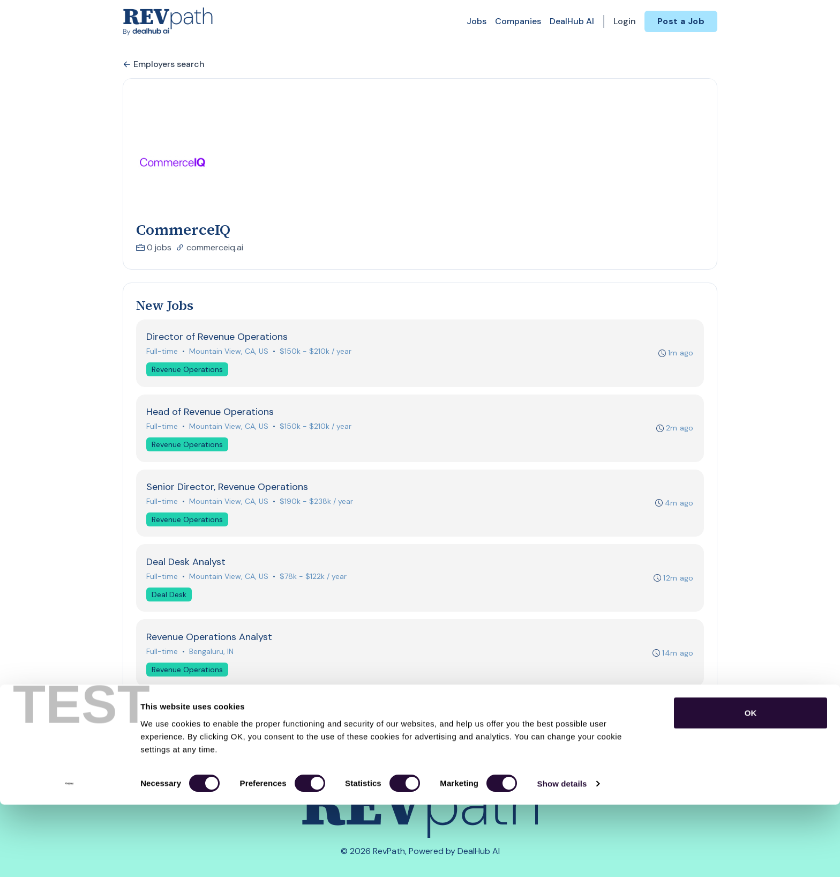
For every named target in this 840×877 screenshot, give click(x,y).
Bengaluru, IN (212, 659)
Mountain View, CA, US (229, 352)
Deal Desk (170, 600)
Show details (562, 855)
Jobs (476, 21)
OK (751, 784)
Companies (518, 21)
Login (624, 21)
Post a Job (680, 21)
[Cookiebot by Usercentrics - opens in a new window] (69, 856)
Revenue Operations (188, 370)
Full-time (163, 352)
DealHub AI (572, 21)
